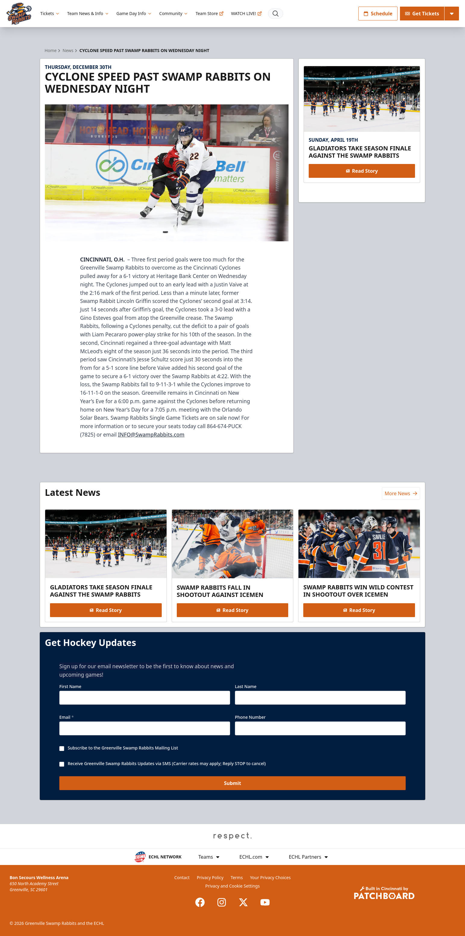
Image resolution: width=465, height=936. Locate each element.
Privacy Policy (210, 877)
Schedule (378, 13)
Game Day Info (134, 13)
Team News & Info (88, 13)
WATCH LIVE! (246, 13)
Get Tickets (422, 13)
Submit (232, 783)
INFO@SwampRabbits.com (151, 434)
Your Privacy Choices (270, 877)
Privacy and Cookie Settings (232, 886)
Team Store (209, 13)
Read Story (362, 171)
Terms (237, 877)
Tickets (50, 13)
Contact (182, 877)
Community (174, 13)
